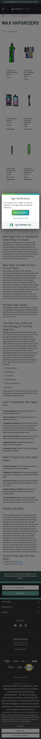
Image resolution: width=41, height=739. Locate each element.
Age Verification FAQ (20, 218)
